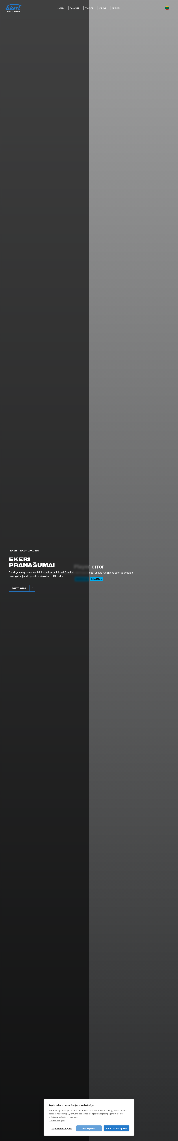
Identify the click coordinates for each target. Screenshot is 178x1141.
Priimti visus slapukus (116, 1128)
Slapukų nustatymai (62, 1128)
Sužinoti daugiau (57, 1120)
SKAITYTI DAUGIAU (19, 588)
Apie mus (104, 8)
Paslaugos (76, 8)
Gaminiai (62, 8)
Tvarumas (91, 8)
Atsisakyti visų (89, 1128)
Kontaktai (118, 8)
